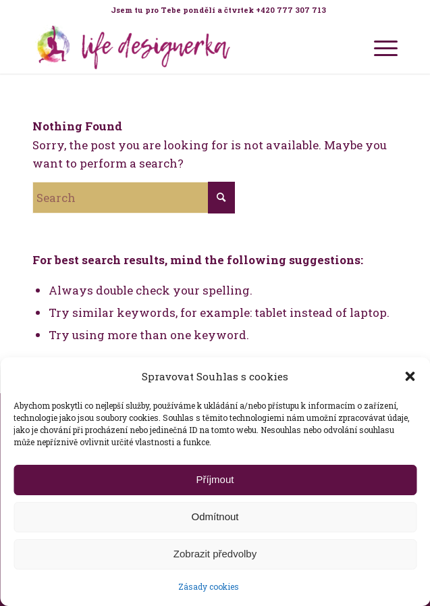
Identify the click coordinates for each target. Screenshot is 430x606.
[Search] (133, 197)
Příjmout (215, 479)
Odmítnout (214, 516)
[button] (409, 376)
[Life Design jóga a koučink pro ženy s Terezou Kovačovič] (178, 47)
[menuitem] (218, 10)
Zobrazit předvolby (215, 553)
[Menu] (379, 47)
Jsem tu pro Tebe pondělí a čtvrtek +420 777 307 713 (218, 10)
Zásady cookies (208, 586)
